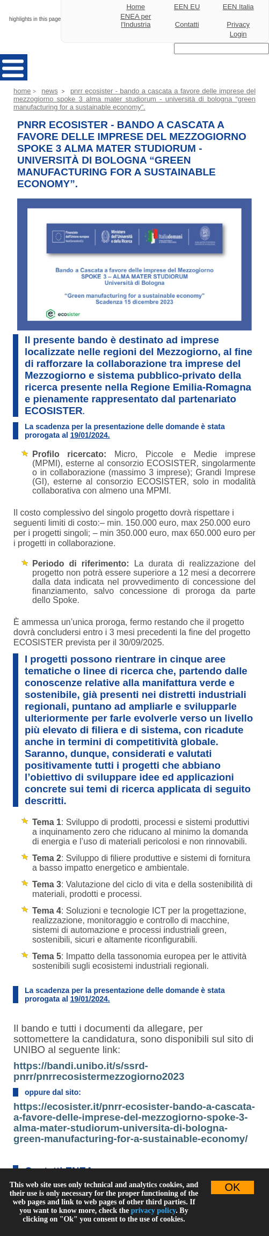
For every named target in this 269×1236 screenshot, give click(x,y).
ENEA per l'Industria (135, 20)
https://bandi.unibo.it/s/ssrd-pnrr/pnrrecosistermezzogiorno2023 (98, 1071)
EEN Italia (238, 7)
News (49, 91)
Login (238, 34)
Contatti (187, 24)
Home (135, 7)
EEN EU (187, 7)
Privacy (238, 24)
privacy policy (153, 1210)
